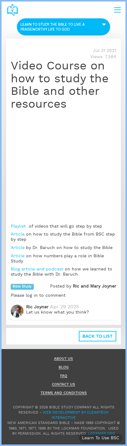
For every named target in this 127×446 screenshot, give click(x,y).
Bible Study (22, 286)
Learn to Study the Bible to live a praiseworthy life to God (53, 26)
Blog (64, 367)
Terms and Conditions (63, 393)
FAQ (63, 376)
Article (18, 234)
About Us (63, 359)
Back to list (98, 336)
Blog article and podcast (37, 269)
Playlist (19, 226)
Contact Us (63, 384)
